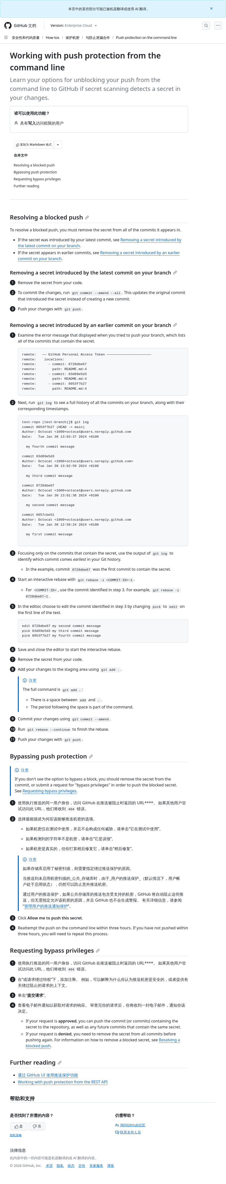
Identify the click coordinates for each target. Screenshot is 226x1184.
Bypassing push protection (51, 756)
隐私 (60, 1165)
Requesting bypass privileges (49, 791)
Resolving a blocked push (49, 217)
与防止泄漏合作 (98, 37)
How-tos (52, 37)
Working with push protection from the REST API (63, 1082)
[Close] (212, 8)
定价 (81, 1165)
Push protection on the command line (146, 37)
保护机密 (72, 37)
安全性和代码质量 (26, 37)
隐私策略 (16, 1135)
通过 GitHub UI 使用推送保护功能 (48, 1075)
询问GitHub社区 (130, 1125)
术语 (49, 1165)
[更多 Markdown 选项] (58, 145)
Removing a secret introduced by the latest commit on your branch (93, 272)
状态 (71, 1165)
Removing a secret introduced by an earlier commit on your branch (93, 325)
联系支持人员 (128, 1132)
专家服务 (96, 1165)
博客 (110, 1165)
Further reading (36, 1062)
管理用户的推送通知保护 (46, 906)
